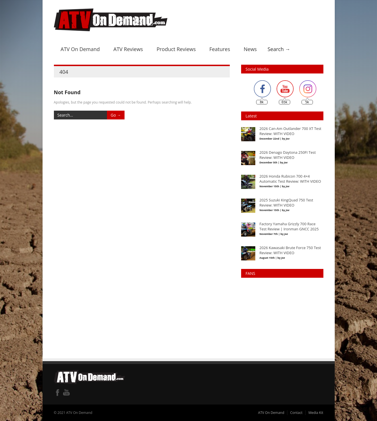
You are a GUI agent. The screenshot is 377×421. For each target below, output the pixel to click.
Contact (296, 412)
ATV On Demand (80, 49)
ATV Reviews (128, 49)
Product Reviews (176, 49)
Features (219, 49)
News (250, 49)
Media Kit (315, 412)
